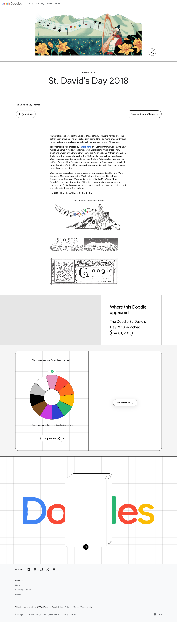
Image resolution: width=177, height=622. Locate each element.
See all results (125, 402)
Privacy (65, 614)
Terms (73, 614)
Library (30, 3)
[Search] (173, 3)
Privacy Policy (64, 607)
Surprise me (52, 438)
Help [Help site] (158, 614)
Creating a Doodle (44, 3)
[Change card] (85, 547)
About (58, 3)
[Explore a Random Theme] (144, 114)
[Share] (152, 52)
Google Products (51, 614)
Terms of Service (80, 607)
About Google (35, 614)
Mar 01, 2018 (121, 333)
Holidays (26, 114)
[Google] (19, 614)
